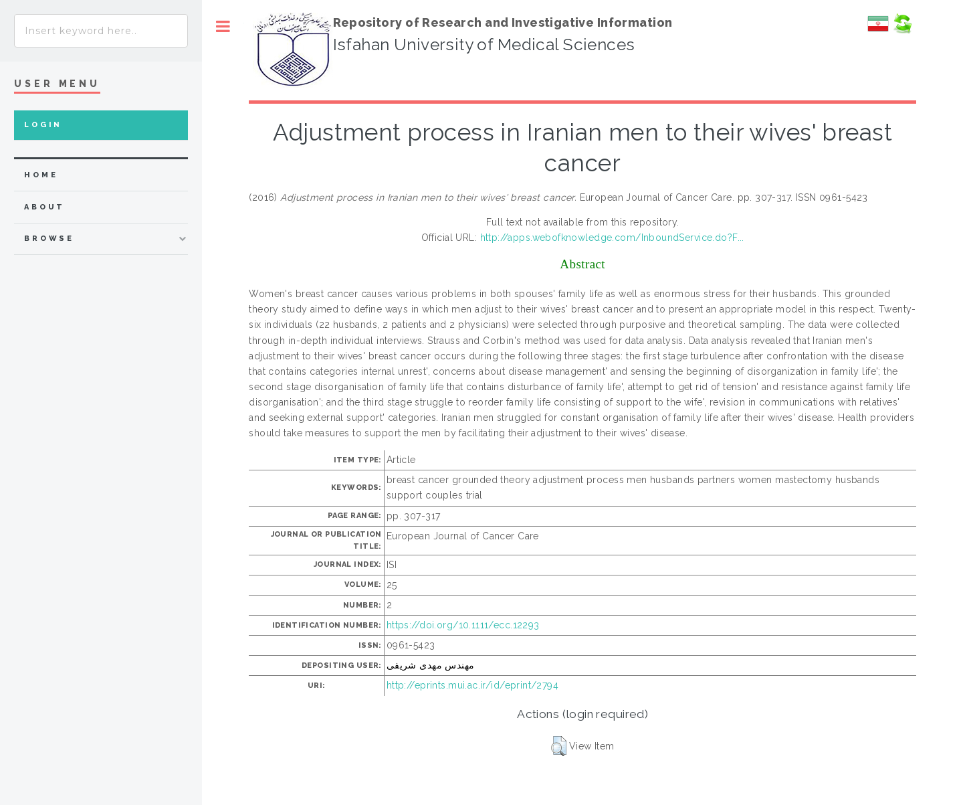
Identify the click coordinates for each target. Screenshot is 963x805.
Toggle (223, 26)
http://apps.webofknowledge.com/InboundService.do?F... (612, 237)
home (41, 175)
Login (43, 124)
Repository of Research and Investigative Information (503, 22)
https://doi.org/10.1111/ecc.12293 (463, 625)
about (44, 207)
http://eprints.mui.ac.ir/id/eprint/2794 (472, 685)
